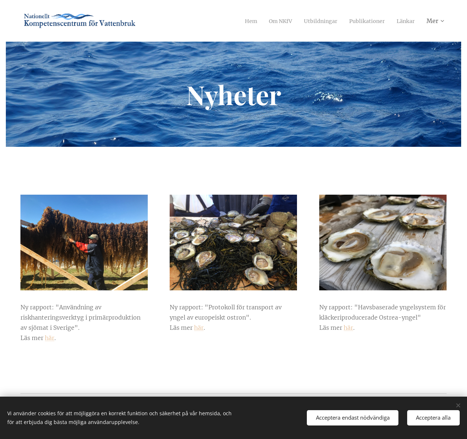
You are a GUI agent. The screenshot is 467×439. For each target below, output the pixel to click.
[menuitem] (239, 21)
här (49, 337)
